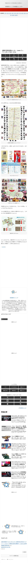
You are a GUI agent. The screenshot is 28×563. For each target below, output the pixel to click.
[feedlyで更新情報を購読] (7, 404)
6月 (17, 13)
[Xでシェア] (5, 55)
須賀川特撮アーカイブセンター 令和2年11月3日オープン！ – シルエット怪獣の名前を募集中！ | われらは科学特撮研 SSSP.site (14, 543)
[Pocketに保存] (5, 59)
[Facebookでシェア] (14, 55)
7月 (20, 13)
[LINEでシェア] (14, 59)
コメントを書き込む (14, 555)
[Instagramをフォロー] (7, 400)
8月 (22, 13)
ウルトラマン (4, 319)
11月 (13, 15)
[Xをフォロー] (7, 397)
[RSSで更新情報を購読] (20, 404)
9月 (25, 13)
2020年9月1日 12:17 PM (5, 547)
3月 (10, 13)
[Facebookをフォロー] (20, 397)
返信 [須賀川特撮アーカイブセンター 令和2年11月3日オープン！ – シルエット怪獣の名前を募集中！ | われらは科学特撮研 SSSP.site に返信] (24, 552)
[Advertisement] (14, 34)
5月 (15, 13)
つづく (3, 246)
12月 (16, 15)
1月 (5, 13)
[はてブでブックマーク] (22, 55)
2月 (8, 13)
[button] (22, 59)
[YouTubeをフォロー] (20, 400)
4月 (12, 13)
